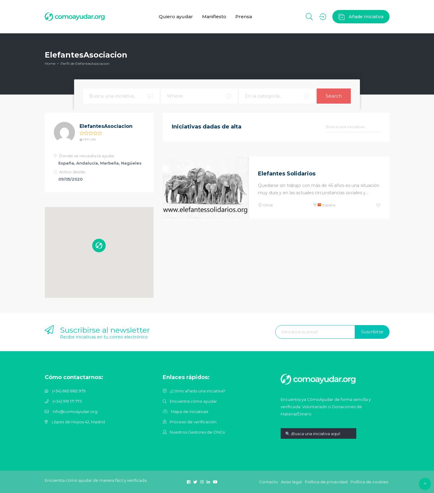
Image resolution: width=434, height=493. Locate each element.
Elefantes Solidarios (286, 173)
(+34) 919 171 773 (67, 401)
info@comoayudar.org (75, 411)
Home (50, 63)
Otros (268, 205)
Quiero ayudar (176, 16)
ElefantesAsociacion (106, 126)
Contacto (268, 481)
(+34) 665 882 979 (69, 390)
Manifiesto (214, 16)
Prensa (243, 16)
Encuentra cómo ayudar (193, 401)
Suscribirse (372, 332)
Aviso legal (291, 481)
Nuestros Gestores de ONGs (197, 432)
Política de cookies (369, 481)
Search (334, 96)
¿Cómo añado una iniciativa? (197, 390)
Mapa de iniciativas (189, 411)
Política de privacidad (326, 481)
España (326, 205)
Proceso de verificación (193, 421)
